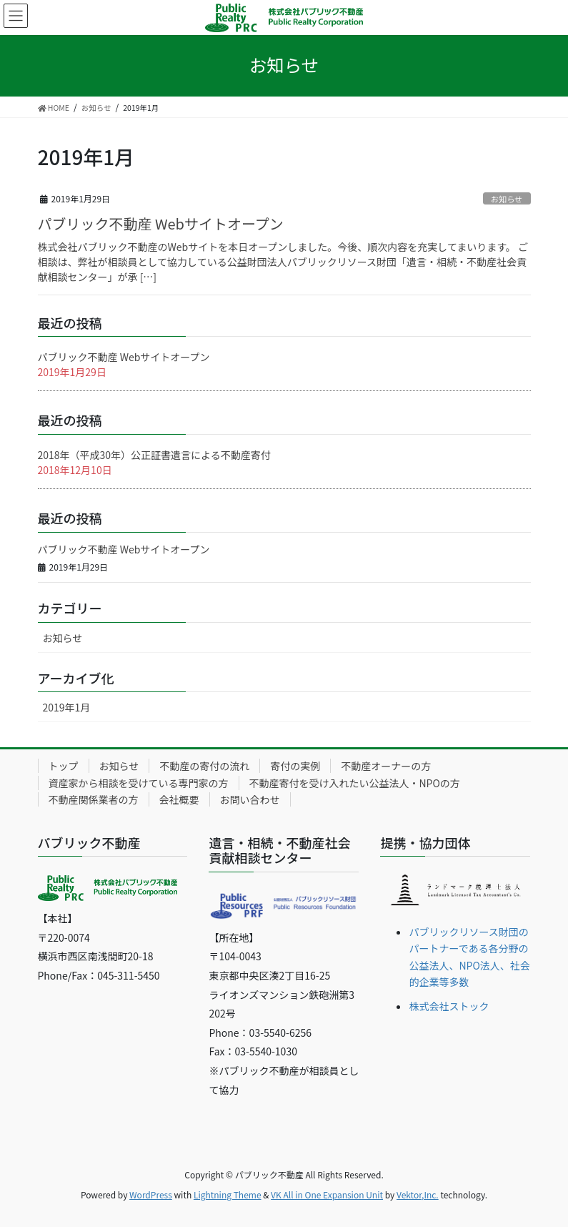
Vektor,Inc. (418, 1194)
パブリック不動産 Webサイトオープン (161, 223)
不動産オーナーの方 (386, 766)
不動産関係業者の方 (94, 799)
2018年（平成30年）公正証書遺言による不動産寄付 (154, 455)
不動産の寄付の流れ (204, 766)
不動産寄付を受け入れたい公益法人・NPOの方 (354, 783)
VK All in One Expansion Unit (327, 1194)
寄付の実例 (295, 766)
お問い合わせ (250, 799)
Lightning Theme (227, 1194)
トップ (64, 766)
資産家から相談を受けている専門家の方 (139, 783)
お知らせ (507, 198)
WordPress (150, 1194)
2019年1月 (67, 707)
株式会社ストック (449, 1006)
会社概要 (179, 799)
